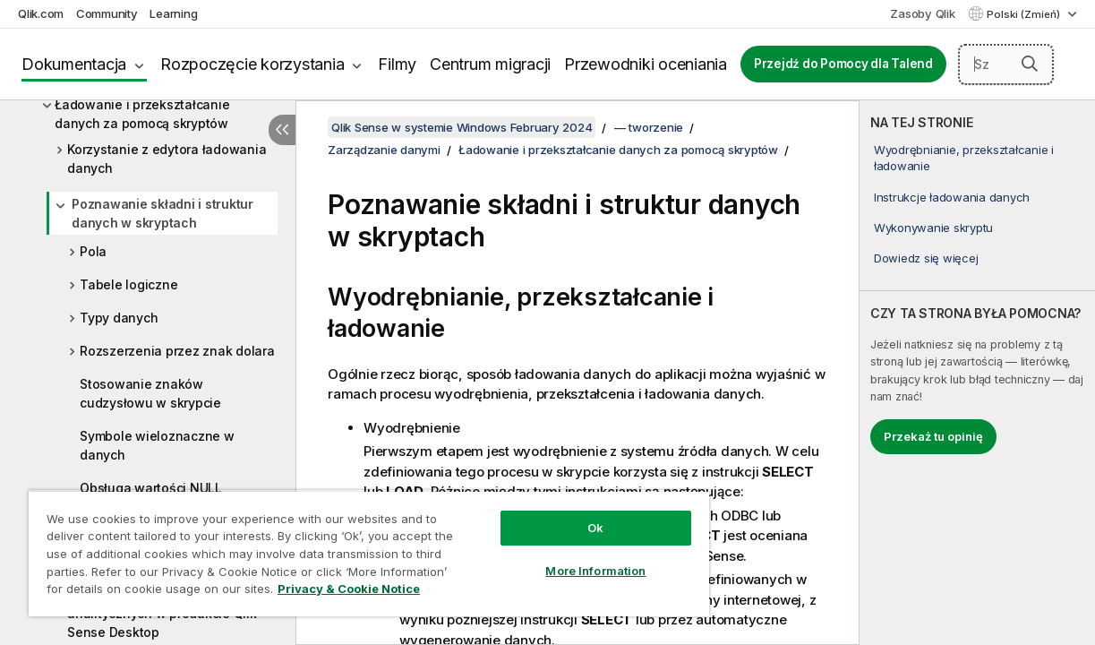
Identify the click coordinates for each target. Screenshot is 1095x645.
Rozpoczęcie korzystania (252, 64)
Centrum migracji (490, 64)
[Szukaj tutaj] (1006, 64)
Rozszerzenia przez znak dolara (177, 350)
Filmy (397, 64)
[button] (1029, 64)
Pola (93, 251)
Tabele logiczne (128, 284)
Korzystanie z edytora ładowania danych (166, 159)
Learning (173, 13)
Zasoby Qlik (922, 13)
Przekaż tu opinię (933, 436)
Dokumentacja (73, 64)
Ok (557, 514)
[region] (346, 546)
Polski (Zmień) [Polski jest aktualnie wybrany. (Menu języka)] (1025, 14)
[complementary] (977, 372)
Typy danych (119, 317)
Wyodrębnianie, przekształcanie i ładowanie (964, 157)
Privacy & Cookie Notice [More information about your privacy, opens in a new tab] (151, 592)
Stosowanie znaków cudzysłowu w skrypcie (150, 393)
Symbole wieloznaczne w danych (157, 445)
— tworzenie (648, 127)
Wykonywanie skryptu (933, 227)
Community (107, 13)
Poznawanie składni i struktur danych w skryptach (162, 213)
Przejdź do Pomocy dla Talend (843, 63)
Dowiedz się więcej (926, 258)
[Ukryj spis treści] (282, 130)
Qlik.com (41, 13)
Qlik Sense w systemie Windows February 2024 (461, 127)
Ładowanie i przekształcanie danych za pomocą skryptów (142, 114)
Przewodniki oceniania (645, 64)
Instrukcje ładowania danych (952, 197)
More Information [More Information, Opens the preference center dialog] (557, 557)
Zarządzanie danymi (384, 149)
